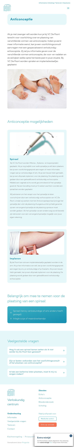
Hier (51, 442)
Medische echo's (47, 419)
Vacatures (66, 3)
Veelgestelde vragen (16, 421)
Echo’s (42, 394)
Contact (11, 429)
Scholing (51, 3)
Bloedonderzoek (46, 402)
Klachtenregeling (14, 437)
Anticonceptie (45, 398)
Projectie (25, 442)
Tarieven (58, 3)
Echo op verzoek (47, 425)
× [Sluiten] (70, 436)
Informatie (43, 3)
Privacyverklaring (32, 437)
